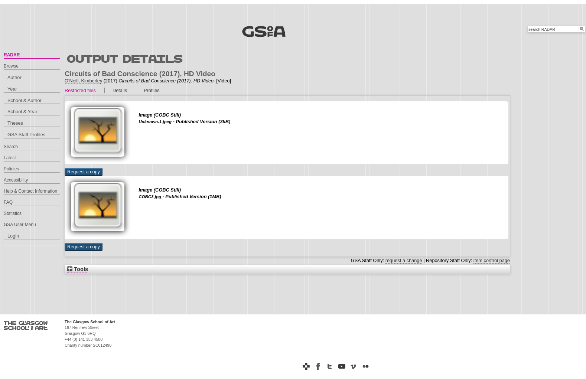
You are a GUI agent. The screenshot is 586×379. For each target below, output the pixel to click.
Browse (11, 66)
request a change (403, 260)
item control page (491, 260)
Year (12, 89)
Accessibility (16, 180)
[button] (83, 172)
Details (120, 90)
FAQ (8, 202)
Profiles (152, 90)
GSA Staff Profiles (26, 134)
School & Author (24, 100)
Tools (77, 269)
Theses (15, 123)
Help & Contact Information (30, 191)
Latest (10, 157)
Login (13, 236)
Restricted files (80, 90)
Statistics (13, 213)
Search (11, 146)
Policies (11, 168)
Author (14, 77)
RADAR (12, 55)
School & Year (22, 111)
